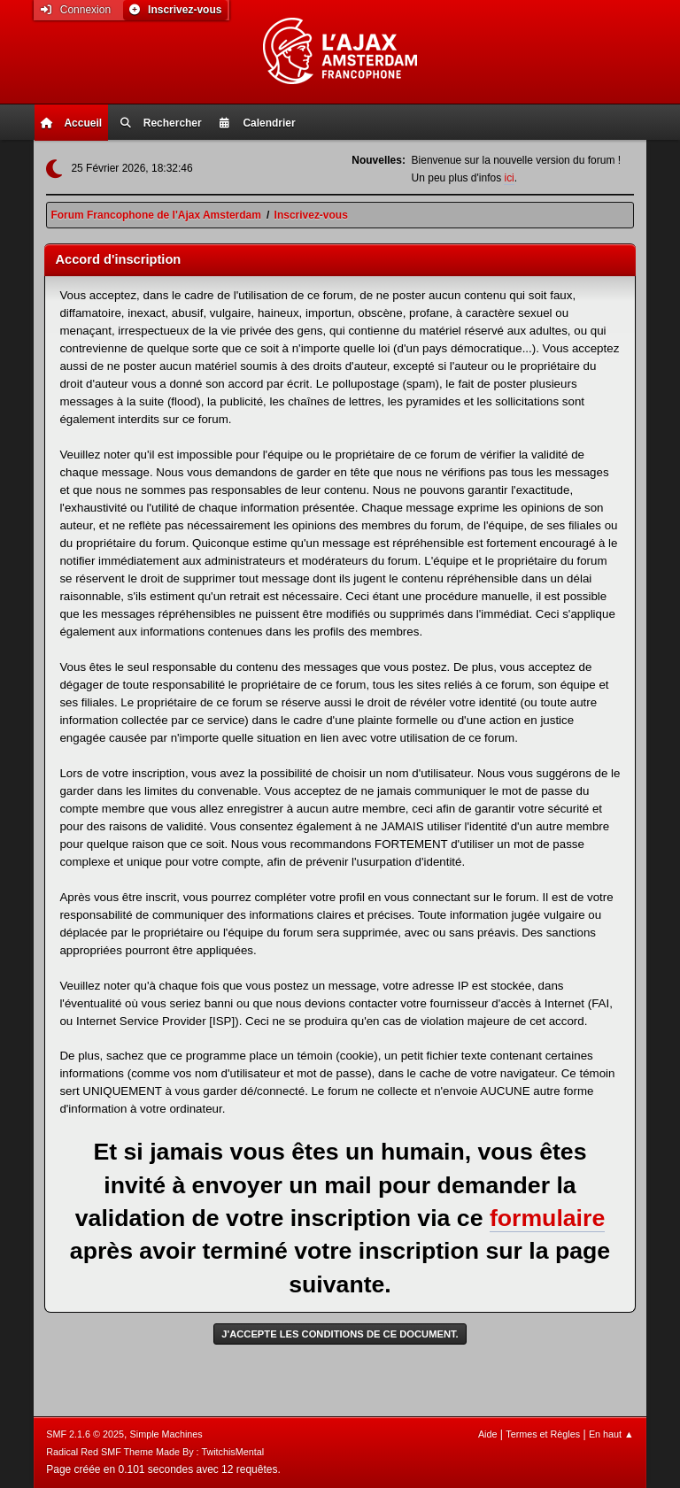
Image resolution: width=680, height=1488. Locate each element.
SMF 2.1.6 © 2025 (85, 1434)
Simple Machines (166, 1434)
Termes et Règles (543, 1434)
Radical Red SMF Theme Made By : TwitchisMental (155, 1451)
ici (509, 178)
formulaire (547, 1218)
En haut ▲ (611, 1434)
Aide (488, 1434)
